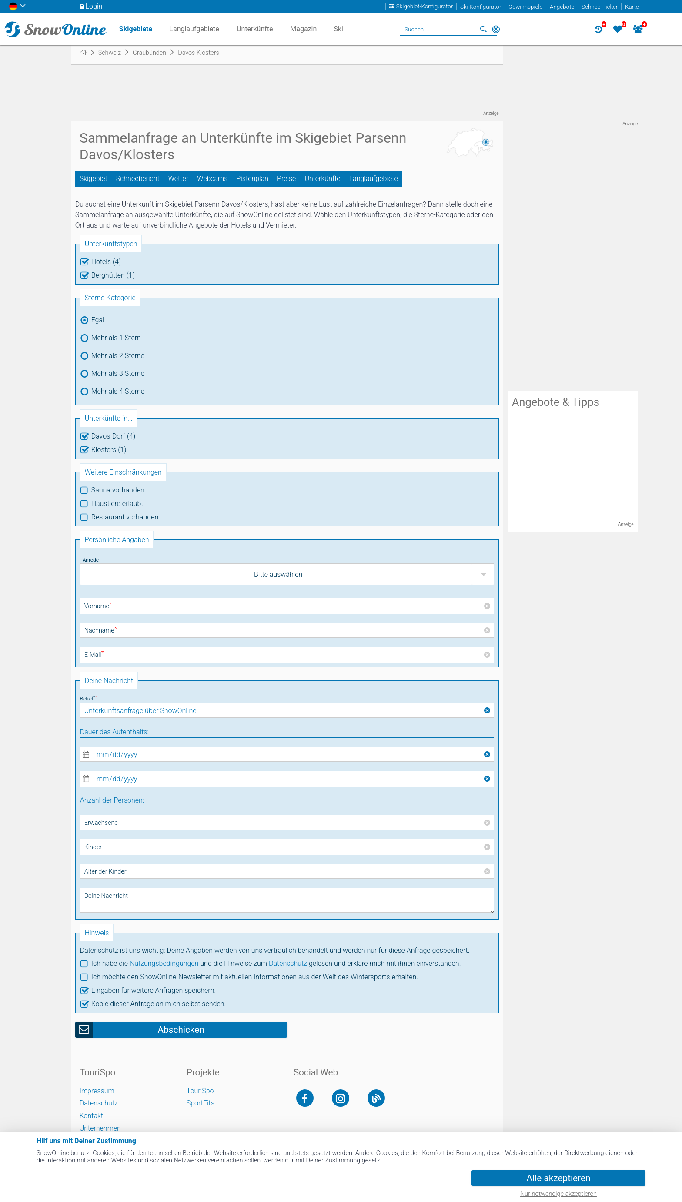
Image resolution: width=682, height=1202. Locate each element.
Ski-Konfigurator (480, 6)
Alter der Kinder (105, 871)
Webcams (212, 178)
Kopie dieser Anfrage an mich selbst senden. (158, 1004)
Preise (286, 178)
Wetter (178, 178)
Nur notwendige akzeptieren (558, 1194)
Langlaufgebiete (373, 178)
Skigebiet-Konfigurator (424, 6)
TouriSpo (200, 1091)
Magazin (303, 29)
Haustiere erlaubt (117, 503)
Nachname (100, 630)
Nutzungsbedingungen (164, 963)
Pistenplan (252, 178)
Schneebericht (138, 178)
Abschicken (181, 1030)
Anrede (91, 560)
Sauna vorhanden (117, 490)
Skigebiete (135, 29)
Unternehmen (100, 1128)
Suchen (483, 29)
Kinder (93, 847)
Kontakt (91, 1116)
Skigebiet (93, 178)
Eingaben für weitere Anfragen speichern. (153, 990)
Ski (338, 29)
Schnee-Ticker (600, 6)
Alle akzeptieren (559, 1178)
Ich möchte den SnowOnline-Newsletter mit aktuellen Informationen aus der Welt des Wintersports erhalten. (254, 977)
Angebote (562, 6)
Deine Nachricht (106, 896)
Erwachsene (101, 823)
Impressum (97, 1091)
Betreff (88, 699)
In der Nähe (495, 29)
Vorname (98, 606)
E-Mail (94, 655)
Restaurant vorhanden (125, 517)
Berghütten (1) (113, 275)
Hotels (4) (106, 262)
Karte (632, 6)
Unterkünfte (322, 178)
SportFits (200, 1103)
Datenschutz (288, 963)
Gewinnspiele (525, 6)
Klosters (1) (109, 449)
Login (94, 6)
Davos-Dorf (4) (113, 436)
